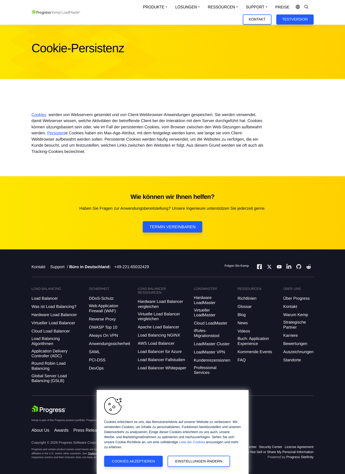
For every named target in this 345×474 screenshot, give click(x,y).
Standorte (292, 360)
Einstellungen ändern (199, 461)
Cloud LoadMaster (210, 323)
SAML (94, 352)
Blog (241, 314)
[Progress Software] (49, 409)
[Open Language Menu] (297, 7)
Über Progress (296, 298)
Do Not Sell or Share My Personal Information (279, 452)
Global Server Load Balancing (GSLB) (49, 378)
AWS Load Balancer (156, 343)
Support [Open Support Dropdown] (255, 7)
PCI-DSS (97, 360)
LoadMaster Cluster (212, 344)
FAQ (241, 360)
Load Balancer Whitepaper (162, 368)
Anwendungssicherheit (109, 343)
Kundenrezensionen (212, 360)
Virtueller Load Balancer (53, 323)
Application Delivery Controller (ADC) (50, 353)
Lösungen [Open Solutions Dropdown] (186, 7)
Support (57, 267)
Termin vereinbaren (172, 227)
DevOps (96, 368)
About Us (40, 430)
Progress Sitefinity (300, 457)
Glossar (244, 306)
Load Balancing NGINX (159, 335)
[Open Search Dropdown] (306, 7)
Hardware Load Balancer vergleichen (160, 304)
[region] (173, 432)
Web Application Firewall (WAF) (103, 308)
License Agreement (299, 447)
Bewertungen (295, 343)
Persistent (56, 133)
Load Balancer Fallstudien (161, 359)
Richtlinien (246, 298)
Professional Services (205, 370)
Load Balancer (45, 298)
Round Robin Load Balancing (49, 365)
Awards (61, 430)
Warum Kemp (295, 314)
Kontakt (257, 19)
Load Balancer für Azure (160, 351)
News (242, 323)
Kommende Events (254, 352)
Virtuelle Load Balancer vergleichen (159, 316)
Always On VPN (103, 335)
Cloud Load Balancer (51, 331)
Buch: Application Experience (253, 341)
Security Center (270, 447)
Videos (243, 331)
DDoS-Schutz (101, 298)
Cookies (39, 114)
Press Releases (88, 430)
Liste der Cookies (192, 442)
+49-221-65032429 (131, 267)
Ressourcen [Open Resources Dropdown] (221, 7)
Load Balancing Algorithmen (46, 341)
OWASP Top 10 (103, 327)
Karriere (290, 335)
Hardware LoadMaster (205, 300)
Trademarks (95, 453)
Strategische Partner (294, 324)
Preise (282, 7)
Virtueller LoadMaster (205, 312)
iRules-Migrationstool (206, 333)
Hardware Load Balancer (54, 314)
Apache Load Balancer (158, 327)
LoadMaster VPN (209, 352)
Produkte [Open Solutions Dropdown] (153, 7)
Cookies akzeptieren (133, 461)
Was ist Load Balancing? (54, 306)
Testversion (295, 19)
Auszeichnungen (298, 352)
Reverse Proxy (102, 319)
